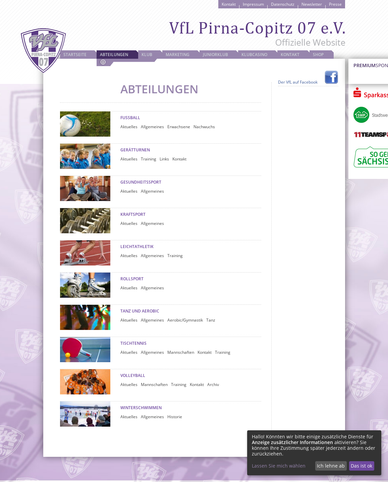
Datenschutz (282, 4)
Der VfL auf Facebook (298, 82)
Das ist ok (361, 466)
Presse (335, 4)
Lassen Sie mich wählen (279, 466)
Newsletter (311, 4)
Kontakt (229, 4)
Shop (318, 54)
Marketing (177, 54)
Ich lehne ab (331, 466)
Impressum (253, 4)
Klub (147, 54)
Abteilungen (114, 54)
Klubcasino (254, 54)
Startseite (75, 54)
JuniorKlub (215, 54)
